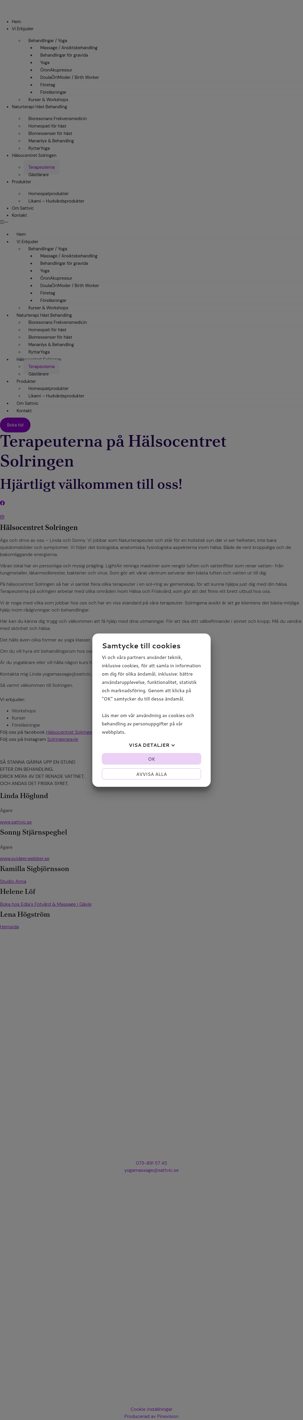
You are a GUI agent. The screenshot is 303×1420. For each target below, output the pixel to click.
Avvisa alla (151, 774)
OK (151, 758)
